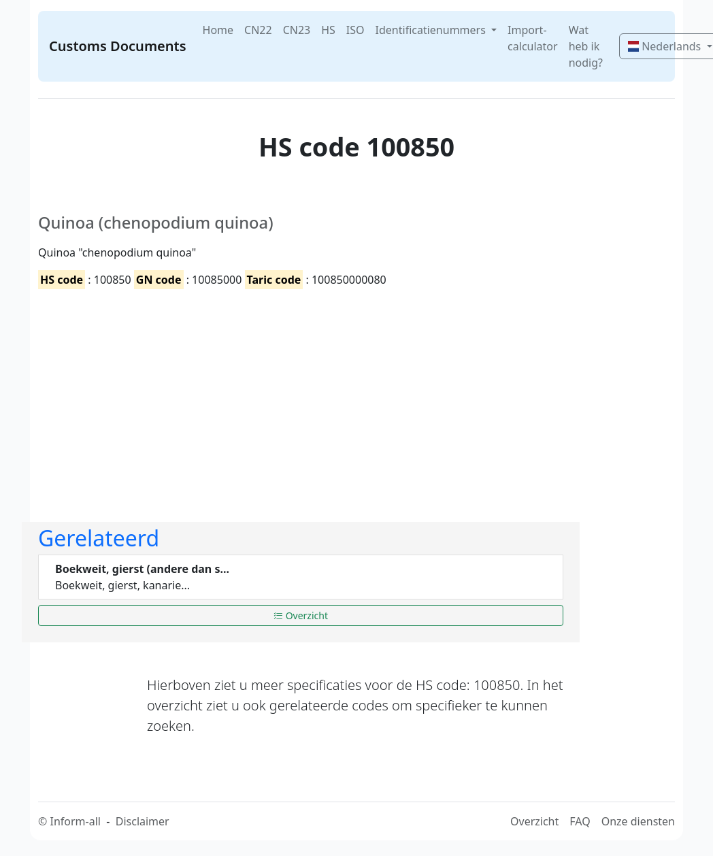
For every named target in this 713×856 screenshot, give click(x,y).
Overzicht (300, 615)
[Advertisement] (300, 394)
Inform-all (75, 821)
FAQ (579, 821)
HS (328, 29)
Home (218, 29)
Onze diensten (638, 821)
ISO (355, 29)
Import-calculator (533, 38)
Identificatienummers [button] (432, 29)
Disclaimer (142, 821)
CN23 (297, 29)
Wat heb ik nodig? (586, 46)
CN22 (258, 29)
